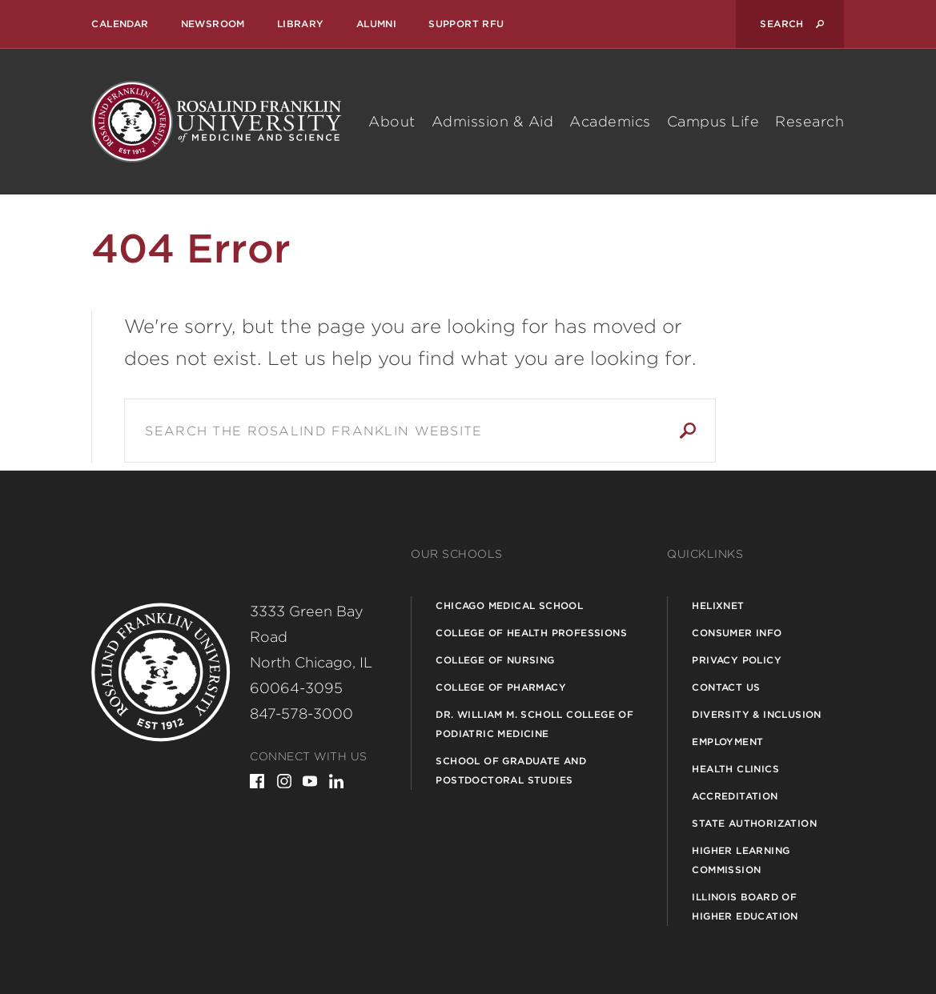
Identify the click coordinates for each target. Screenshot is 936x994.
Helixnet (718, 605)
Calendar (119, 24)
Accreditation (734, 796)
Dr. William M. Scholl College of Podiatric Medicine (534, 723)
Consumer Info (736, 633)
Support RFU (466, 24)
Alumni (376, 24)
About (392, 121)
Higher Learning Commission (740, 860)
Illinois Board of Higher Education (744, 906)
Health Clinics (735, 769)
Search (688, 431)
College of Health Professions (531, 633)
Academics (610, 121)
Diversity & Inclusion (756, 714)
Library (300, 24)
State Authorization (754, 823)
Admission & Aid (493, 121)
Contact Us (726, 687)
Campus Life (713, 121)
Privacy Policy (736, 660)
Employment (727, 741)
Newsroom (213, 24)
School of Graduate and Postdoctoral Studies (511, 770)
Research (809, 121)
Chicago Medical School (509, 605)
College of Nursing (495, 660)
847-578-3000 (301, 713)
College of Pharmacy (501, 687)
